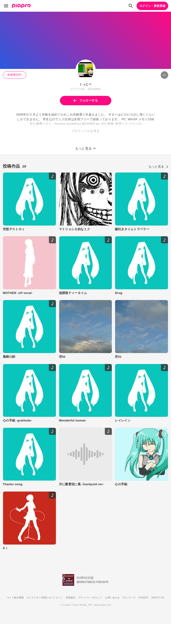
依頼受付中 (14, 74)
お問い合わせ (112, 597)
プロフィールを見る (86, 131)
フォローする (85, 100)
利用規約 (70, 597)
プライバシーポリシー (90, 597)
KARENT (143, 597)
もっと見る (158, 166)
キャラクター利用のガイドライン (45, 597)
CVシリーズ (128, 597)
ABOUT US (157, 597)
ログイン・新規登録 (152, 6)
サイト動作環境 (15, 597)
